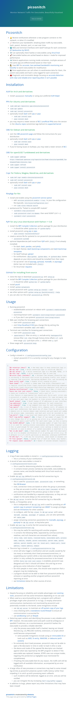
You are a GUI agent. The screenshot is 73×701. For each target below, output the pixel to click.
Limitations (15, 587)
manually (28, 96)
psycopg (33, 261)
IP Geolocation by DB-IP (19, 50)
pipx (39, 114)
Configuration (17, 350)
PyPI (8, 221)
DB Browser (21, 484)
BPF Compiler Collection (27, 226)
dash (26, 114)
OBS (8, 129)
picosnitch (10, 695)
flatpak (35, 616)
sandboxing (21, 616)
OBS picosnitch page (25, 134)
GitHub (9, 272)
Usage (11, 301)
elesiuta (30, 695)
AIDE (30, 638)
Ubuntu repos (20, 124)
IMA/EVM (43, 638)
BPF (18, 65)
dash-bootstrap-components (38, 249)
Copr (8, 173)
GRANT (47, 507)
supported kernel (54, 124)
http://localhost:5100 (25, 325)
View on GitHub (36, 19)
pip (33, 114)
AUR (8, 91)
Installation (15, 84)
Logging (12, 450)
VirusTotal (56, 53)
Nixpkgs (10, 193)
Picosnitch (14, 32)
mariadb (48, 261)
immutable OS (57, 636)
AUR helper (55, 96)
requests (28, 267)
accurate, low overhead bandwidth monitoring (41, 65)
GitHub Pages (31, 697)
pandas (29, 246)
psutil (17, 284)
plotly (38, 246)
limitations (24, 509)
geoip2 (30, 254)
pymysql (40, 261)
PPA (8, 101)
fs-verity (36, 638)
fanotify (13, 68)
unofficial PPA (47, 121)
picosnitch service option (42, 198)
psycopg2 (58, 261)
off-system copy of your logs (52, 608)
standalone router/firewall (41, 611)
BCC (39, 121)
